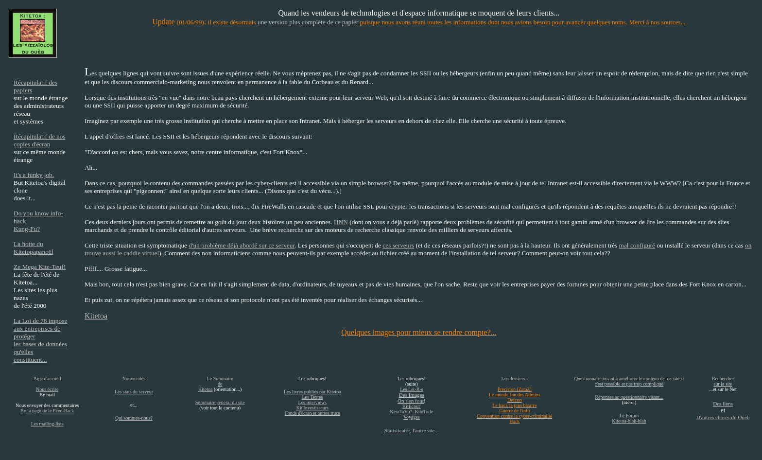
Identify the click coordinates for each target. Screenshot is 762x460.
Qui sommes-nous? (134, 418)
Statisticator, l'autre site (409, 430)
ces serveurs (398, 245)
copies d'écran (32, 144)
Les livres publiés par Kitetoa (312, 391)
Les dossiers (513, 378)
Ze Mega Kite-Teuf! (40, 266)
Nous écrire (47, 389)
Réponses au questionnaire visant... (629, 397)
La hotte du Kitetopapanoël (33, 247)
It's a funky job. (34, 174)
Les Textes (312, 397)
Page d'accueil (47, 378)
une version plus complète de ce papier (308, 22)
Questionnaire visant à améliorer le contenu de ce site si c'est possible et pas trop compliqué (629, 381)
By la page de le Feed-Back (47, 410)
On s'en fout (411, 401)
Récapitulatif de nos (40, 136)
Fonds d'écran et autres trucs (312, 413)
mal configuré (637, 245)
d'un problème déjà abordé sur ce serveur (241, 245)
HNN (341, 222)
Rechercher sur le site (723, 381)
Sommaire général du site (220, 402)
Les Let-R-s (411, 389)
